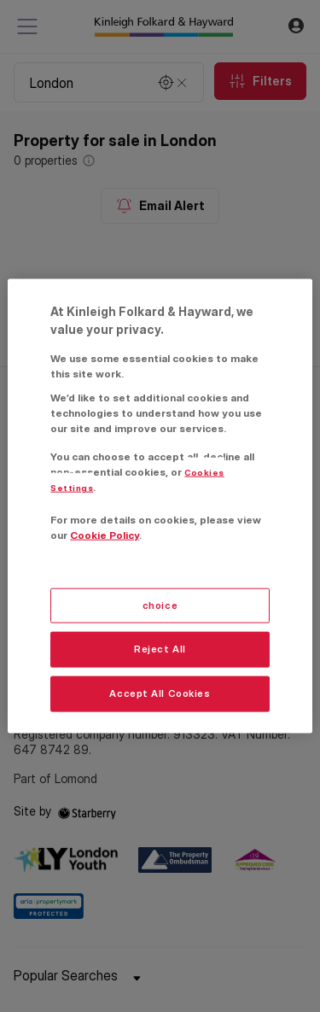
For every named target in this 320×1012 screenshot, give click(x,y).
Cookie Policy (104, 535)
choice (160, 605)
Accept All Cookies (159, 693)
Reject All (160, 649)
